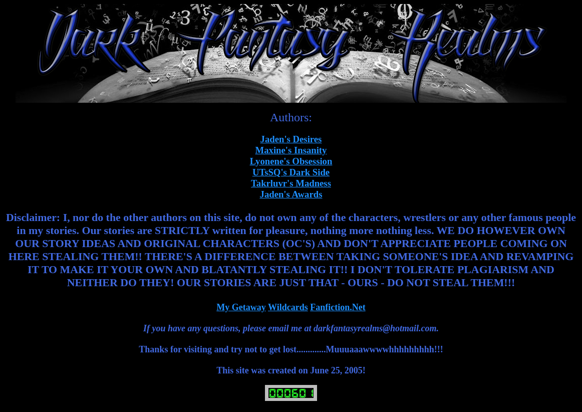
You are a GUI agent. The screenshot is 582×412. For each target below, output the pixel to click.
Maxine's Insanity (291, 150)
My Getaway (240, 307)
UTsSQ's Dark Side (291, 172)
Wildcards (288, 307)
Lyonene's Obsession (291, 161)
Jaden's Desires (291, 139)
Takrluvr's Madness (291, 183)
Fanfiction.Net (337, 307)
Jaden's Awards (291, 194)
